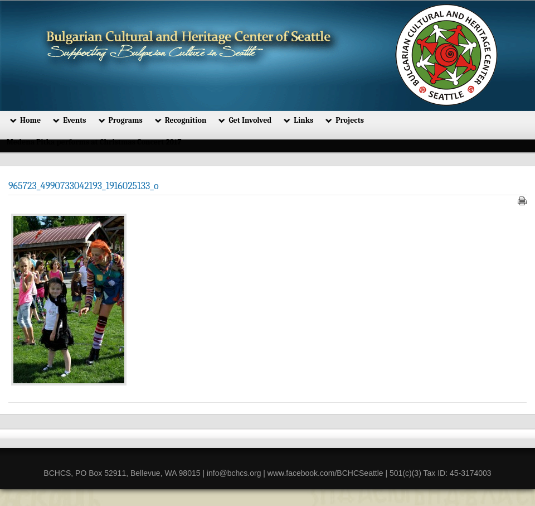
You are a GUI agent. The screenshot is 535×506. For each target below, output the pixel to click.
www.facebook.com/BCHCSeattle (325, 473)
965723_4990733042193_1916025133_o (83, 186)
